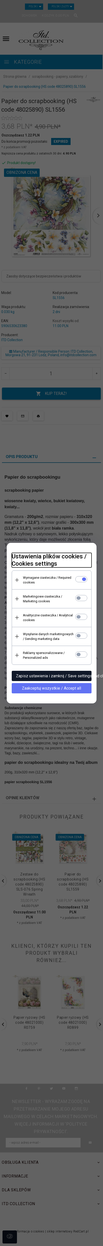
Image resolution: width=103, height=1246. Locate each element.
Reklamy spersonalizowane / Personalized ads (44, 655)
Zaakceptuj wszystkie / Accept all (51, 688)
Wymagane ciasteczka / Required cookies (47, 580)
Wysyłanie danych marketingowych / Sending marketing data (48, 636)
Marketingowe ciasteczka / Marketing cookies (42, 599)
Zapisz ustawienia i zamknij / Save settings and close (54, 676)
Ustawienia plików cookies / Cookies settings (49, 560)
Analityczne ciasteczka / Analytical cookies (48, 617)
